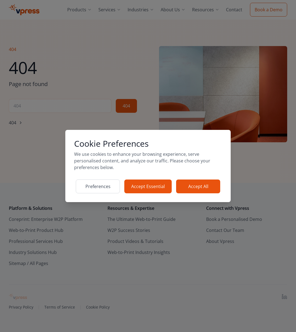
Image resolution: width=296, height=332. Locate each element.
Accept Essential (148, 186)
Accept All (198, 186)
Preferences (98, 186)
